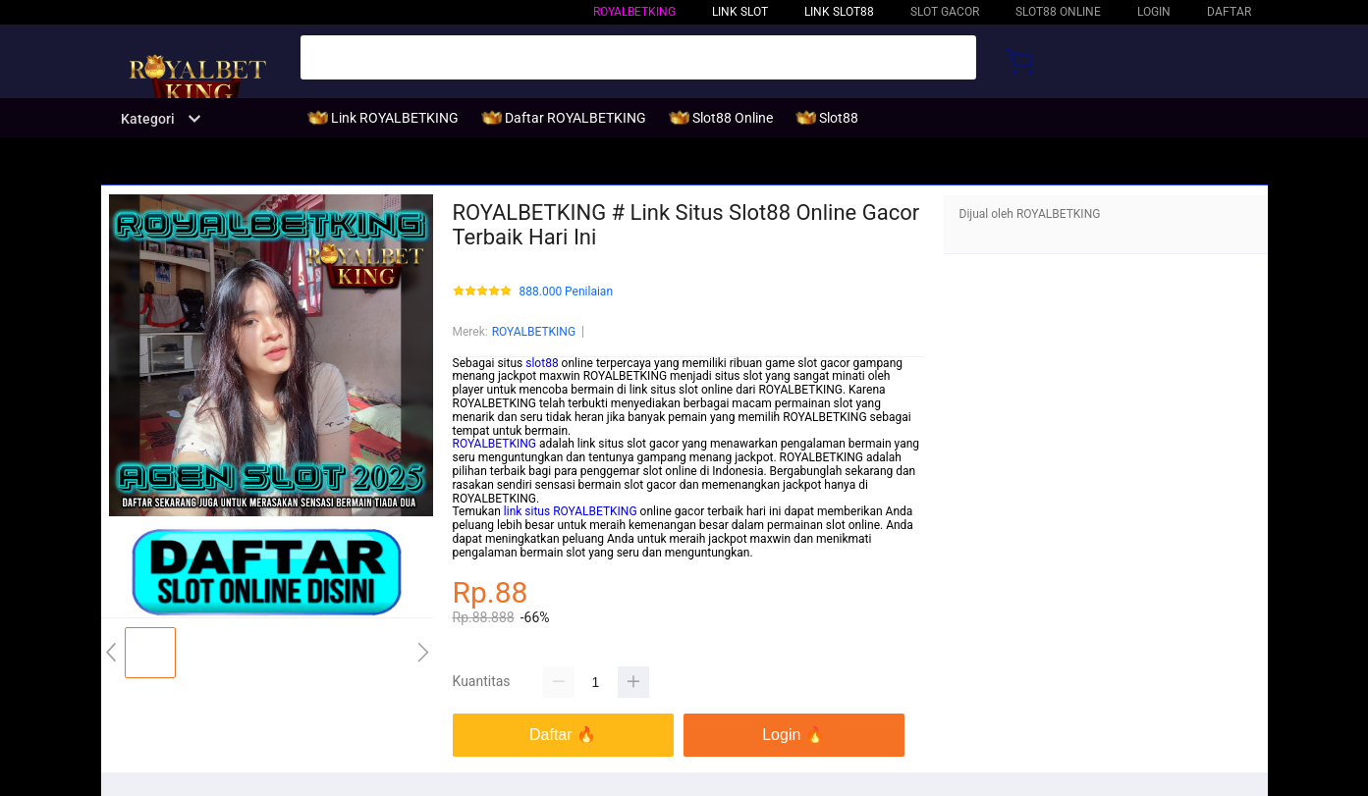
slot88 (541, 363)
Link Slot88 (839, 12)
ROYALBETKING (634, 12)
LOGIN (1154, 12)
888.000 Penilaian (567, 292)
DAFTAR (1229, 12)
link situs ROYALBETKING (570, 511)
